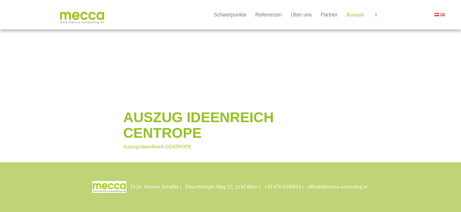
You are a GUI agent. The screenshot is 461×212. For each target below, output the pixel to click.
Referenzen (268, 15)
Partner (329, 15)
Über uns (301, 15)
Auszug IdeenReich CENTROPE (157, 146)
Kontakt (355, 14)
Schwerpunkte (230, 15)
